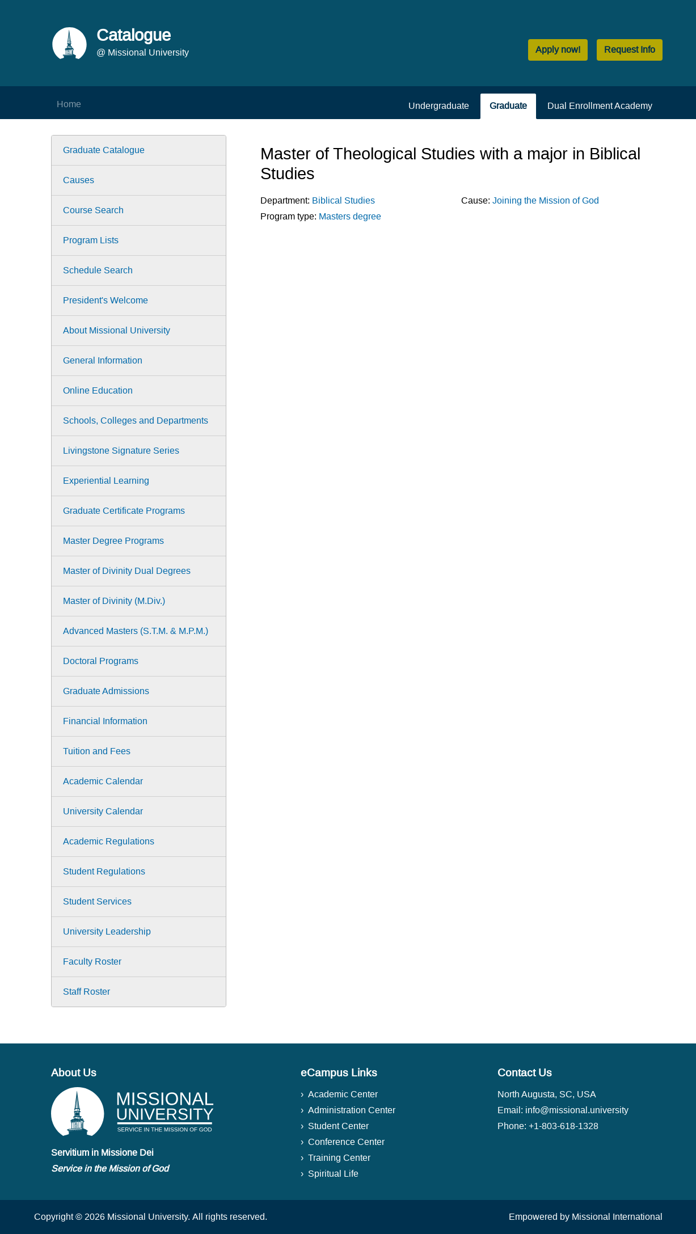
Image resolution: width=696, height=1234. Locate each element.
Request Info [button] (629, 49)
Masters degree (350, 216)
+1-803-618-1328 (563, 1126)
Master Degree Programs (113, 541)
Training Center (339, 1158)
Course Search (93, 210)
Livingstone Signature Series (121, 450)
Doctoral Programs (100, 661)
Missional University (147, 1217)
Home (69, 104)
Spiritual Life (333, 1173)
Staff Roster (86, 991)
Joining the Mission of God (545, 200)
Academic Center (343, 1094)
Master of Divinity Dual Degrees (127, 571)
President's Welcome (105, 300)
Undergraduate (438, 106)
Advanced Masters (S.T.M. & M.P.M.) (135, 631)
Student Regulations (104, 871)
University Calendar (103, 811)
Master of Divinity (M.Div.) (114, 601)
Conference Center (346, 1142)
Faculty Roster (92, 961)
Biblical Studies (343, 200)
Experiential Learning (106, 480)
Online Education (98, 390)
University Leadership (107, 931)
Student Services (97, 901)
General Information (102, 360)
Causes (78, 180)
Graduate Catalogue (104, 150)
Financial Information (105, 721)
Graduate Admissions (106, 691)
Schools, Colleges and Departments (135, 420)
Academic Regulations (108, 841)
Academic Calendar (103, 781)
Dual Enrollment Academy (599, 106)
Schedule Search (98, 270)
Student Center (338, 1126)
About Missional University (116, 330)
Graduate (508, 106)
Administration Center (351, 1110)
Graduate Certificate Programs (124, 510)
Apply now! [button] (557, 49)
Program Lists (91, 240)
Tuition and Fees (96, 751)
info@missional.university (576, 1110)
